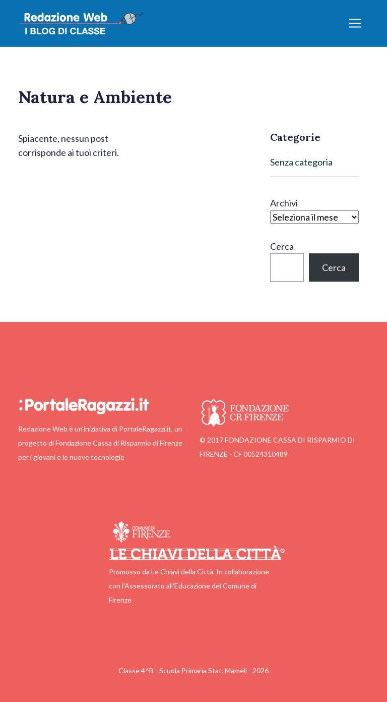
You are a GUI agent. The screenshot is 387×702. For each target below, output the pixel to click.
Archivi (284, 202)
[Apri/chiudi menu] (355, 23)
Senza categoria (301, 162)
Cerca (282, 246)
